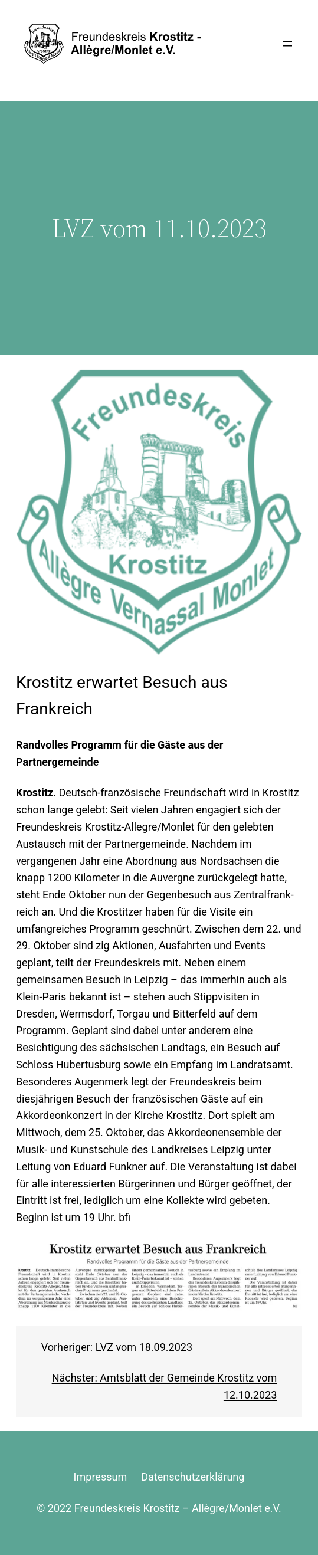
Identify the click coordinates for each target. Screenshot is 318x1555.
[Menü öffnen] (287, 44)
